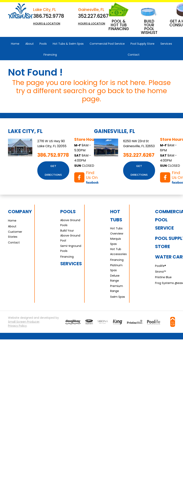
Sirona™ (160, 272)
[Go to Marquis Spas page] (89, 322)
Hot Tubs (116, 215)
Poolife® (160, 266)
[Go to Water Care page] (117, 321)
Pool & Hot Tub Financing (119, 25)
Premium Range (116, 288)
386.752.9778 (48, 16)
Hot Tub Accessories (118, 251)
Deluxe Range (115, 278)
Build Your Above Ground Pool (70, 235)
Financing (67, 257)
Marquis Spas (115, 241)
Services (71, 263)
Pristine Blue (163, 277)
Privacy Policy (17, 326)
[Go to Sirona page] (102, 322)
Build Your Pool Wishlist (149, 27)
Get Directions (53, 170)
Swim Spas (117, 297)
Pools (68, 211)
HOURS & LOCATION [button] (46, 24)
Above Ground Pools (70, 222)
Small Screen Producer (24, 322)
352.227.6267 (93, 16)
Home (12, 221)
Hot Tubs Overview (116, 230)
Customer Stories (15, 234)
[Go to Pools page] (73, 322)
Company (20, 211)
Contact (14, 242)
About (12, 226)
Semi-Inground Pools (70, 248)
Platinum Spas (116, 267)
